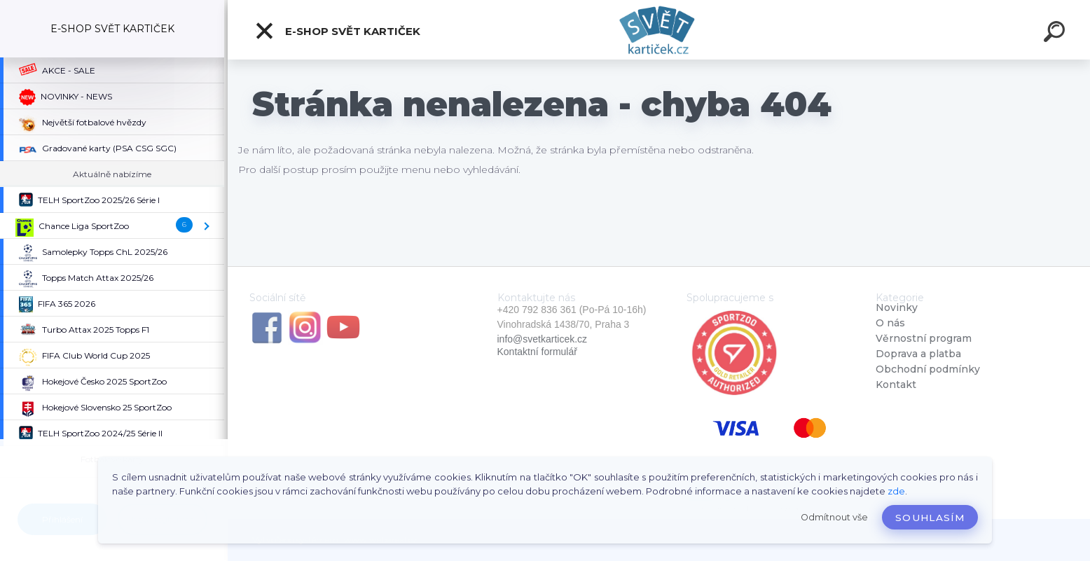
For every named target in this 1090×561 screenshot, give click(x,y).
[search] (1056, 34)
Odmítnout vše (834, 517)
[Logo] (659, 30)
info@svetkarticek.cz (542, 339)
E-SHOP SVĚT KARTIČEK (337, 30)
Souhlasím (930, 517)
